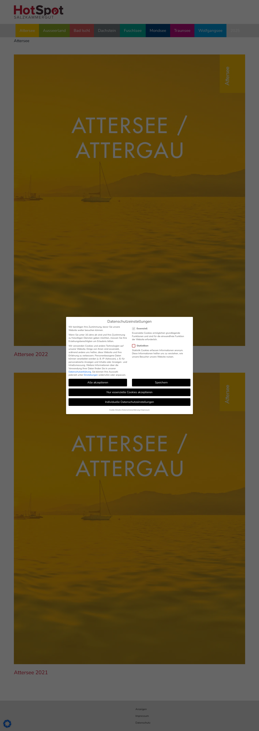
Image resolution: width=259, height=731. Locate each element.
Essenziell (141, 327)
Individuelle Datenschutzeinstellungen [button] (129, 401)
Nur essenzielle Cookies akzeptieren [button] (129, 391)
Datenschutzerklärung (80, 370)
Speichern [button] (161, 381)
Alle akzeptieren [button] (97, 381)
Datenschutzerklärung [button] (131, 409)
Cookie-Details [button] (115, 409)
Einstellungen (91, 373)
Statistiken (141, 344)
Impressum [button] (145, 409)
